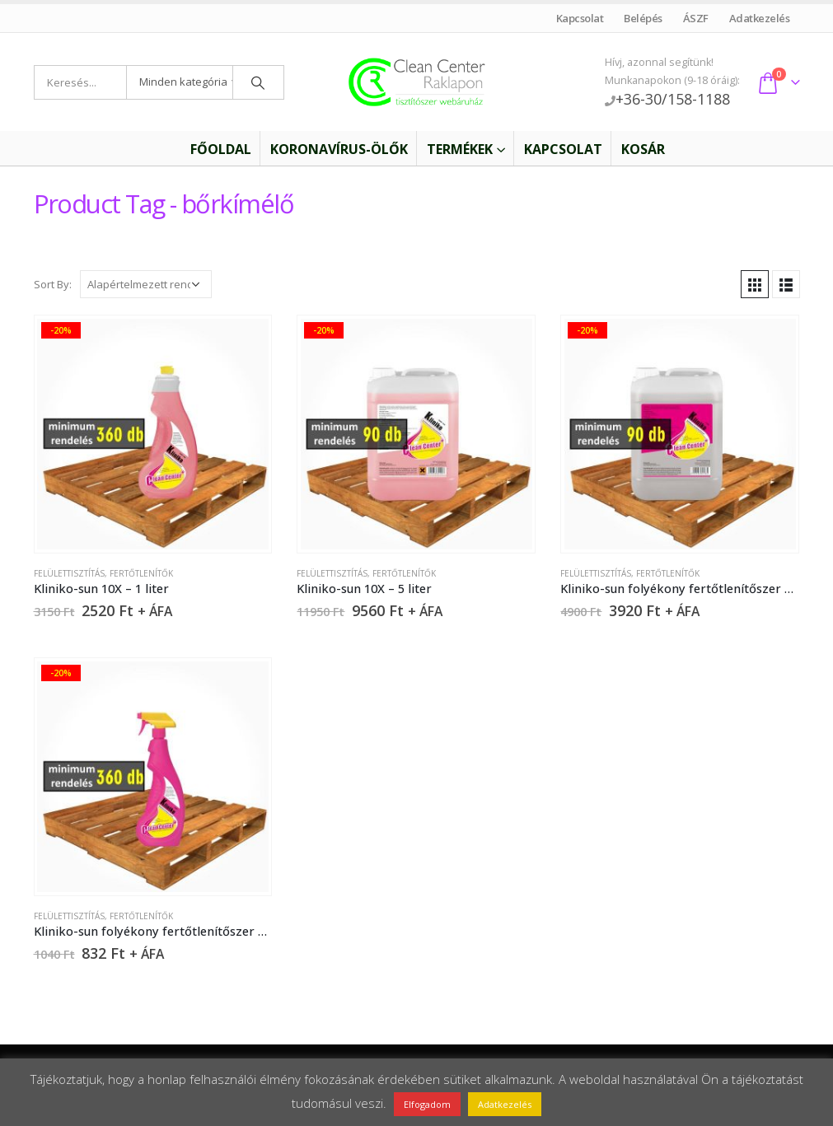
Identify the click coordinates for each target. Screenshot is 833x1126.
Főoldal (210, 149)
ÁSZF (695, 18)
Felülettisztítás (69, 573)
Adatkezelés (759, 18)
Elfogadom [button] (427, 1104)
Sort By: (53, 284)
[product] (152, 434)
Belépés (643, 18)
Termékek (460, 149)
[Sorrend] (146, 284)
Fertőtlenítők (141, 573)
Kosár (643, 149)
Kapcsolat (580, 18)
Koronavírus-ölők (339, 149)
